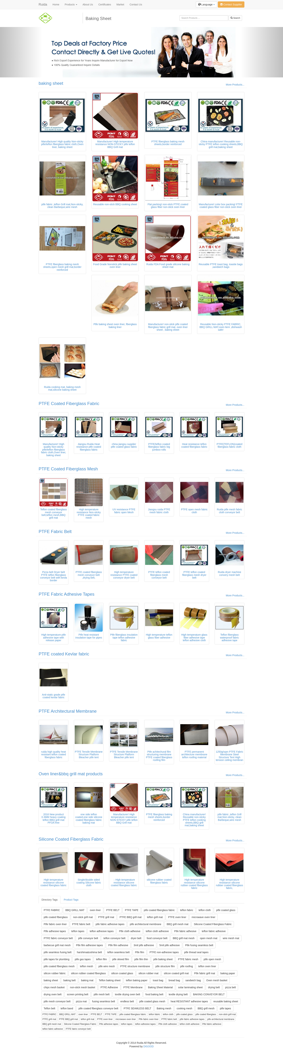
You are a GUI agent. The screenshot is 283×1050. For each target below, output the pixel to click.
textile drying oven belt (127, 994)
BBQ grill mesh (206, 1008)
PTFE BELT (112, 910)
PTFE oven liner (177, 917)
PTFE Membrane (133, 987)
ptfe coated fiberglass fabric (159, 910)
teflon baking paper (136, 980)
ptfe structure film (165, 966)
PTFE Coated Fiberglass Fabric (69, 403)
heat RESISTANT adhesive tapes (189, 1001)
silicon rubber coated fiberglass (88, 973)
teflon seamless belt (118, 952)
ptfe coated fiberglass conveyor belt (98, 1008)
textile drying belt (178, 994)
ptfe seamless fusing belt (57, 952)
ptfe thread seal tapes (196, 952)
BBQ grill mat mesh (184, 938)
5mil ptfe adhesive (169, 945)
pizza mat (81, 1001)
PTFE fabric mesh (188, 959)
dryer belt (136, 938)
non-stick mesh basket (82, 987)
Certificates (104, 4)
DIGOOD (148, 1046)
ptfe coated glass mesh (152, 1001)
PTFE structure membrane (135, 966)
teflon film (101, 959)
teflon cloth (205, 910)
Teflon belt (49, 1008)
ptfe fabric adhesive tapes (110, 924)
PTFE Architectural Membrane (68, 711)
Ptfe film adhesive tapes (89, 945)
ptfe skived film (120, 959)
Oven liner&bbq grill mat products (71, 773)
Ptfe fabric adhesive (185, 931)
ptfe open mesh (212, 959)
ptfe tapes (225, 1008)
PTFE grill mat (106, 917)
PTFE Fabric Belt (55, 531)
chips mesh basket (54, 987)
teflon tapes (77, 931)
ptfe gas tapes (83, 959)
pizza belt (230, 987)
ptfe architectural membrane (145, 924)
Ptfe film (139, 952)
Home (56, 4)
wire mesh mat (231, 938)
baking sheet (51, 83)
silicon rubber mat (148, 973)
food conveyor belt (157, 938)
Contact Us (136, 4)
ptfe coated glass (225, 910)
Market (120, 4)
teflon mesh (86, 966)
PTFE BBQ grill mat (130, 917)
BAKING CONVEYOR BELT (209, 994)
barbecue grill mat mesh (57, 945)
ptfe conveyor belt (88, 938)
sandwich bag (193, 980)
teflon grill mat (155, 917)
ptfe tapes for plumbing (56, 959)
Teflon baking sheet (110, 980)
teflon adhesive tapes (102, 931)
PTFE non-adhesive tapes (164, 952)
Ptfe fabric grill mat (204, 973)
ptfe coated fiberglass (56, 917)
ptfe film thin (141, 959)
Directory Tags (50, 899)
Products (71, 4)
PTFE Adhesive (109, 987)
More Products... (235, 84)
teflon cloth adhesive (157, 931)
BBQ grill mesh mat (177, 924)
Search (235, 18)
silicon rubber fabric (55, 973)
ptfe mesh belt (102, 994)
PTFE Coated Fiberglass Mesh (68, 468)
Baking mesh (164, 1008)
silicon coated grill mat (176, 973)
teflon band (67, 1008)
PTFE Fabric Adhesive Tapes (66, 594)
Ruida (43, 4)
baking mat (87, 980)
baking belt (69, 980)
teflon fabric (186, 910)
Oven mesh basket (216, 980)
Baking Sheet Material (160, 987)
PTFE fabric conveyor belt (58, 938)
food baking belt (154, 994)
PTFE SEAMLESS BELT (137, 1008)
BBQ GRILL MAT (74, 910)
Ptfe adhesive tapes (55, 931)
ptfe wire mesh (106, 966)
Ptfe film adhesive (118, 945)
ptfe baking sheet (163, 959)
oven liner (95, 910)
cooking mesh (184, 1008)
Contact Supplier (231, 4)
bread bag (174, 980)
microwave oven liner (203, 917)
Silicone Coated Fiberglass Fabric (71, 839)
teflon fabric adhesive (214, 931)
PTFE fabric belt (81, 924)
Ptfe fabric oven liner (55, 924)
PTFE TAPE (131, 910)
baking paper (227, 973)
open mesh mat (208, 938)
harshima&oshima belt (89, 952)
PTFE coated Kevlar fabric (64, 653)
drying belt (214, 987)
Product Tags (71, 899)
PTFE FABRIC (52, 910)
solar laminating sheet (190, 987)
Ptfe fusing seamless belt (199, 945)
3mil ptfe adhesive (144, 945)
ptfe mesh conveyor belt (57, 1001)
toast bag (158, 980)
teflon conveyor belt (114, 938)
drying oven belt (53, 994)
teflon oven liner (207, 966)
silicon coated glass (122, 973)
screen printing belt (77, 994)
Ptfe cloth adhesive (129, 931)
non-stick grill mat (83, 917)
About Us (88, 4)
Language (206, 4)
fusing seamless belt (103, 1001)
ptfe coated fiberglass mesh (59, 966)
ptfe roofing (186, 966)
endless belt (127, 1001)
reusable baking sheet (225, 1001)
